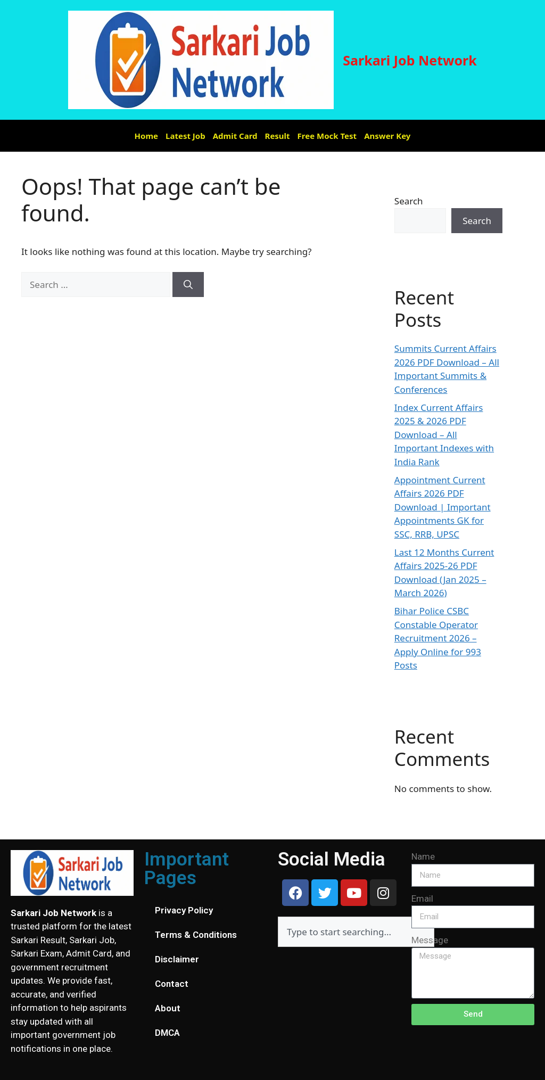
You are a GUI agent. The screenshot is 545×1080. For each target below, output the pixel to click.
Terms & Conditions (196, 934)
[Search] (188, 285)
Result (277, 135)
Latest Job (185, 135)
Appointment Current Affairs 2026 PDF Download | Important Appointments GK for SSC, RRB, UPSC (442, 507)
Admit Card (235, 135)
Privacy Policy (184, 910)
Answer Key (387, 135)
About (167, 1008)
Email (422, 898)
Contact (171, 983)
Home (146, 135)
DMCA (167, 1032)
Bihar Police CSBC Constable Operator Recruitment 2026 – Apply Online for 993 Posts (437, 638)
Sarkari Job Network (410, 60)
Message (429, 940)
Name (423, 856)
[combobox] (356, 932)
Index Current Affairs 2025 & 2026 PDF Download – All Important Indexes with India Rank (444, 434)
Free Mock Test (327, 135)
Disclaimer (177, 959)
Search (408, 201)
